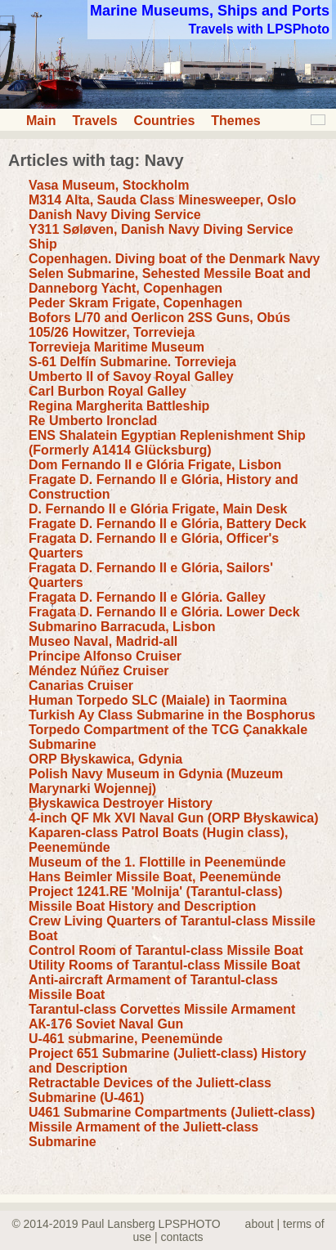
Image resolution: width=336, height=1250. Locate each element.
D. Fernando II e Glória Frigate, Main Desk (158, 509)
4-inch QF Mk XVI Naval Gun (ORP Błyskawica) (173, 818)
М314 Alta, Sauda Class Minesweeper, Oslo (162, 200)
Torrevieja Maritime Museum (116, 347)
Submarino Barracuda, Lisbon (122, 627)
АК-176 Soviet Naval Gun (106, 1024)
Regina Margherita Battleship (119, 406)
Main (41, 121)
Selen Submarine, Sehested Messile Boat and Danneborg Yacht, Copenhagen (170, 281)
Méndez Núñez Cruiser (99, 671)
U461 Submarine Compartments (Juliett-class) (172, 1112)
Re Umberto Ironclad (93, 421)
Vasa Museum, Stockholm (109, 185)
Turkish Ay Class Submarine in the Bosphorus (172, 715)
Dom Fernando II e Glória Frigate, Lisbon (155, 465)
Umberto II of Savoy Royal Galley (131, 376)
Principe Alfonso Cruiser (105, 656)
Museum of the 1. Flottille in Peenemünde (157, 862)
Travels (94, 121)
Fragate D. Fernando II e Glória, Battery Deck (168, 524)
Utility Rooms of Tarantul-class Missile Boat (164, 965)
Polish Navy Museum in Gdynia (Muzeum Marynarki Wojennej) (156, 781)
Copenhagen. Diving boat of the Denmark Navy (174, 259)
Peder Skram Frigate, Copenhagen (135, 303)
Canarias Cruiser (81, 685)
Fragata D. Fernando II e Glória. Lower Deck (164, 612)
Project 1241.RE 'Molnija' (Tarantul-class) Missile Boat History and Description (156, 899)
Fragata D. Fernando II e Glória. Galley (147, 597)
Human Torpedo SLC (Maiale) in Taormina (158, 700)
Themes (235, 121)
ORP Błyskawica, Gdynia (105, 759)
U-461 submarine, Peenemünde (125, 1039)
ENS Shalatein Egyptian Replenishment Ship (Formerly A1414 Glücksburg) (167, 442)
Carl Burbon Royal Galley (107, 391)
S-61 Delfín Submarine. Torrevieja (132, 362)
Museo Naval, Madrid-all (103, 641)
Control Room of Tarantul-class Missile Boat (166, 950)
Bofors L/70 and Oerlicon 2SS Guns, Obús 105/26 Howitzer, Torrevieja (159, 325)
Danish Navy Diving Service (115, 215)
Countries (164, 121)
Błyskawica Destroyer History (121, 803)
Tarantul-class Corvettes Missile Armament (162, 1009)
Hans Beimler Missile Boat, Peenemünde (155, 877)
